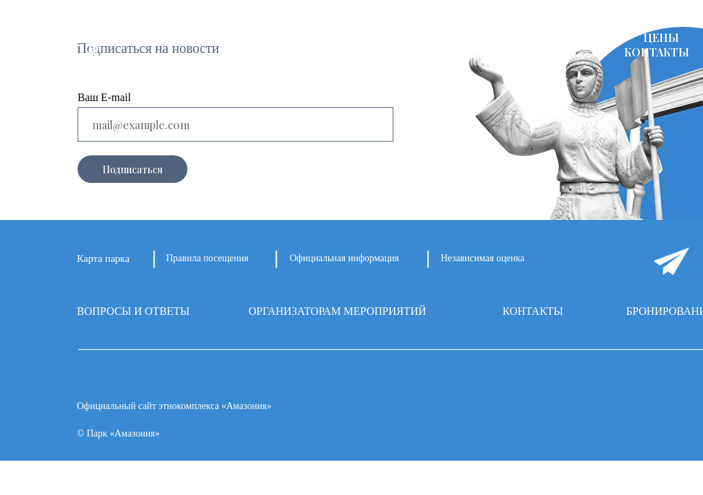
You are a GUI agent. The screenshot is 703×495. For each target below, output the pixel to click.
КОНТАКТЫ (656, 52)
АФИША (464, 37)
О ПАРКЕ (217, 37)
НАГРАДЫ (592, 37)
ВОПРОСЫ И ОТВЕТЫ (133, 311)
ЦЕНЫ (661, 37)
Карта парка (103, 258)
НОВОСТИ (388, 37)
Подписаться (132, 169)
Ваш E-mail (104, 97)
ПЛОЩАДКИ (301, 37)
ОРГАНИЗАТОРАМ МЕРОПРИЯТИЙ (337, 311)
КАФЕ (526, 37)
